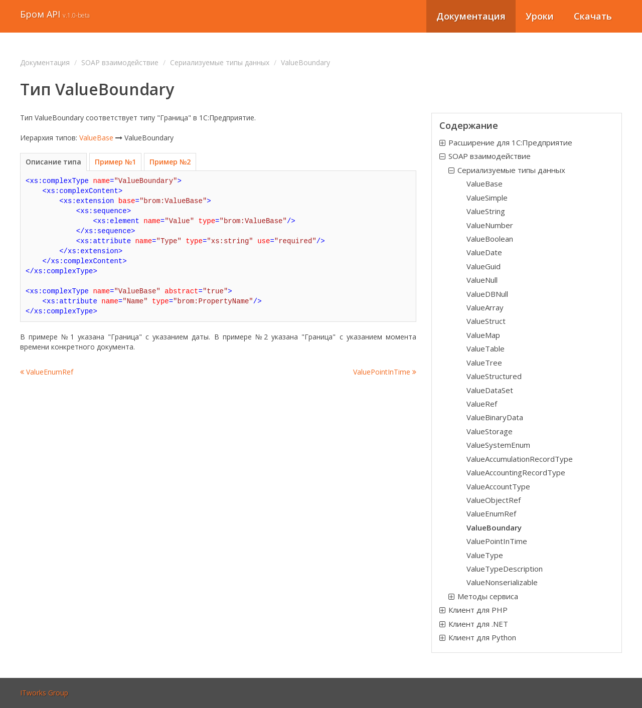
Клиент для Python (482, 637)
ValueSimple (487, 198)
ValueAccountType (498, 486)
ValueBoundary (494, 527)
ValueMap (483, 335)
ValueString (485, 211)
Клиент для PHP (478, 610)
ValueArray (485, 307)
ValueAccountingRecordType (515, 472)
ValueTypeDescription (504, 569)
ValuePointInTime (384, 372)
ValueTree (484, 363)
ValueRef (481, 404)
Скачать (593, 16)
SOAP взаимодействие (119, 62)
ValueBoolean (489, 239)
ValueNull (482, 280)
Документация (471, 16)
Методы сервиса (487, 596)
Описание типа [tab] (53, 161)
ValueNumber (489, 225)
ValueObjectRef (493, 500)
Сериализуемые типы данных (219, 62)
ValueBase (96, 137)
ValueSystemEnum (498, 445)
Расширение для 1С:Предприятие (510, 142)
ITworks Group (44, 692)
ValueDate (484, 252)
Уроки (540, 16)
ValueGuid (483, 266)
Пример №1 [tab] (115, 161)
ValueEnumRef (46, 372)
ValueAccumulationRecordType (519, 459)
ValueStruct (486, 321)
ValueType (484, 555)
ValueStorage (489, 431)
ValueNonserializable (502, 582)
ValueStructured (494, 376)
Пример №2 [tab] (170, 161)
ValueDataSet (489, 390)
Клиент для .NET (478, 624)
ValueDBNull (487, 294)
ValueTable (485, 348)
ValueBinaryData (494, 417)
